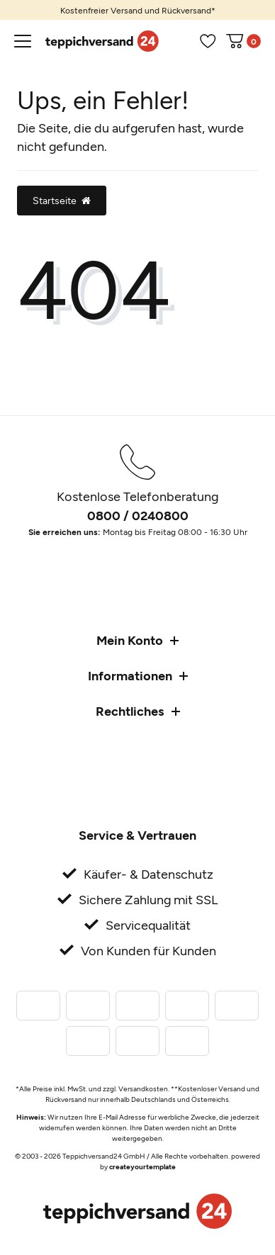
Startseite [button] (62, 200)
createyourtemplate (142, 1166)
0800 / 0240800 (138, 515)
